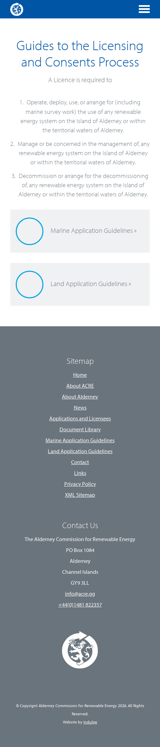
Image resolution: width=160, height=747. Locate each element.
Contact (80, 462)
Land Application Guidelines (80, 451)
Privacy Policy (80, 484)
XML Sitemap (80, 495)
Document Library (80, 430)
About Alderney (80, 397)
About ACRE (80, 386)
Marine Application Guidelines (80, 441)
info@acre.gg (80, 594)
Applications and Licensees (80, 419)
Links (80, 473)
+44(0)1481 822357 (80, 605)
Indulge (90, 722)
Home (80, 375)
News (80, 408)
